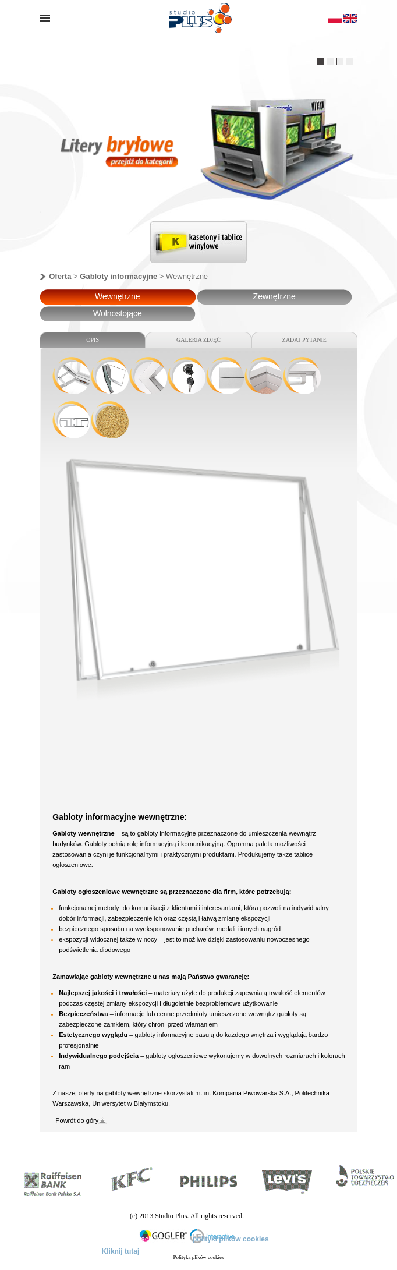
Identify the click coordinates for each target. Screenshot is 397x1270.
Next (259, 245)
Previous (138, 245)
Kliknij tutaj (121, 1251)
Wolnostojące (117, 313)
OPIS (92, 340)
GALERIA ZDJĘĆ (198, 340)
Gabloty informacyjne (118, 276)
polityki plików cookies (231, 1239)
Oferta (60, 276)
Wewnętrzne (117, 296)
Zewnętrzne (274, 296)
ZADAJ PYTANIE (304, 340)
